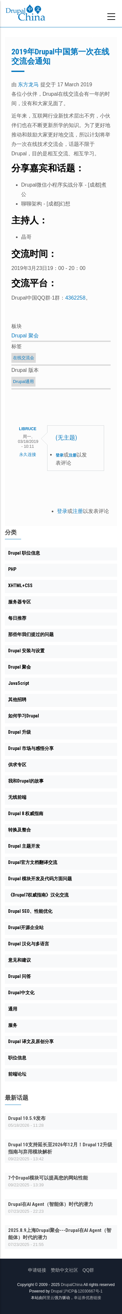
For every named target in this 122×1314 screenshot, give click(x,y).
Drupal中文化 (21, 992)
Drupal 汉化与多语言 (28, 943)
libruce (27, 429)
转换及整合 (19, 829)
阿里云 (48, 1297)
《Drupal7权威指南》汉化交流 (38, 894)
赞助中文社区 (64, 1270)
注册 (72, 455)
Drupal (56, 1291)
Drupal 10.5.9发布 (27, 1118)
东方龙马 (28, 84)
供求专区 (17, 764)
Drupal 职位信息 (24, 553)
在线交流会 (23, 357)
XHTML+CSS (20, 585)
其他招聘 (17, 699)
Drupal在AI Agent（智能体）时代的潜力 (50, 1204)
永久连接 (27, 454)
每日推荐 (17, 618)
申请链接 (37, 1270)
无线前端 (17, 797)
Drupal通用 (23, 381)
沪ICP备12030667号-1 (82, 1291)
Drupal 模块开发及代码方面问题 (40, 878)
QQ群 (88, 1270)
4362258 (75, 298)
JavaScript (18, 683)
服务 (12, 1025)
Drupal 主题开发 (24, 846)
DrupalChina (72, 1284)
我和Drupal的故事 (26, 781)
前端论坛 (17, 1074)
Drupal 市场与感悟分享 (31, 748)
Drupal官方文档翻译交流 (32, 862)
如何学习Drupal (23, 715)
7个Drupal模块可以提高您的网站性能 (48, 1178)
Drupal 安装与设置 (26, 650)
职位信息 (17, 1057)
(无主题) (66, 437)
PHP (12, 569)
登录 (59, 455)
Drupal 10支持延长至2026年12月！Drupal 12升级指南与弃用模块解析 (60, 1148)
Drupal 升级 (19, 732)
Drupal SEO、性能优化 (30, 911)
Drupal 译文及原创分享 (31, 1041)
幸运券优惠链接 (87, 1297)
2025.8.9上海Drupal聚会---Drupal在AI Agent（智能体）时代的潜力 (59, 1233)
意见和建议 (19, 960)
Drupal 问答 (19, 976)
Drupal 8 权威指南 (25, 813)
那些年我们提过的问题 (31, 634)
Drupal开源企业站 (26, 927)
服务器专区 (19, 601)
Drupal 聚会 (25, 335)
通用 (12, 1008)
